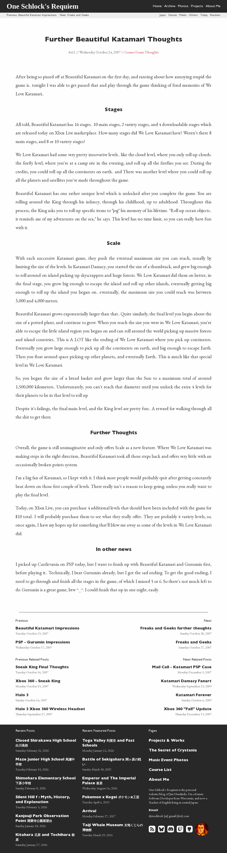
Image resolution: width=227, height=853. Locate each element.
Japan (163, 15)
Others (193, 15)
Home (157, 6)
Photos (183, 6)
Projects (197, 6)
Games (172, 15)
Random (215, 15)
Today (204, 15)
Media (182, 15)
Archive (169, 6)
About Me (213, 6)
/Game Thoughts (146, 52)
